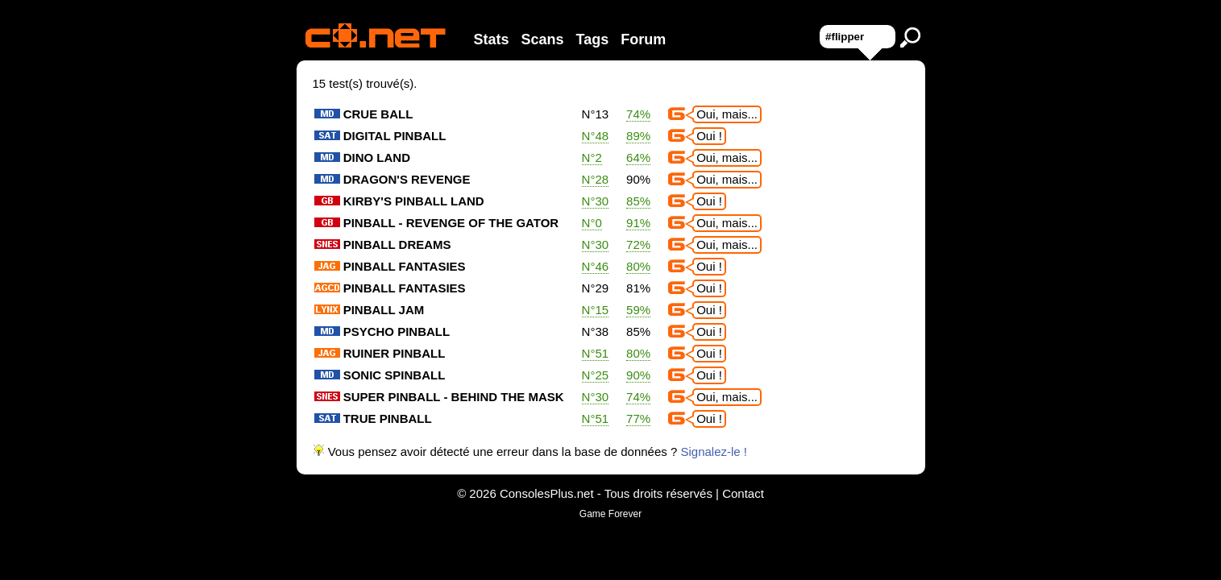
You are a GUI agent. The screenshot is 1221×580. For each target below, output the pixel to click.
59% (638, 310)
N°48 (595, 136)
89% (638, 136)
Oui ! (709, 136)
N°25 (595, 375)
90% (638, 375)
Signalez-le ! (713, 451)
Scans (542, 39)
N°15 (595, 310)
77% (638, 418)
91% (638, 223)
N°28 (595, 179)
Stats (491, 39)
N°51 (595, 353)
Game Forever (610, 514)
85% (638, 201)
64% (638, 157)
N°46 (595, 266)
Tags (592, 39)
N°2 (592, 157)
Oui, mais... (727, 114)
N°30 (595, 201)
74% (638, 114)
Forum (643, 39)
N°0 (592, 223)
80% (638, 266)
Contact (743, 493)
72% (638, 244)
